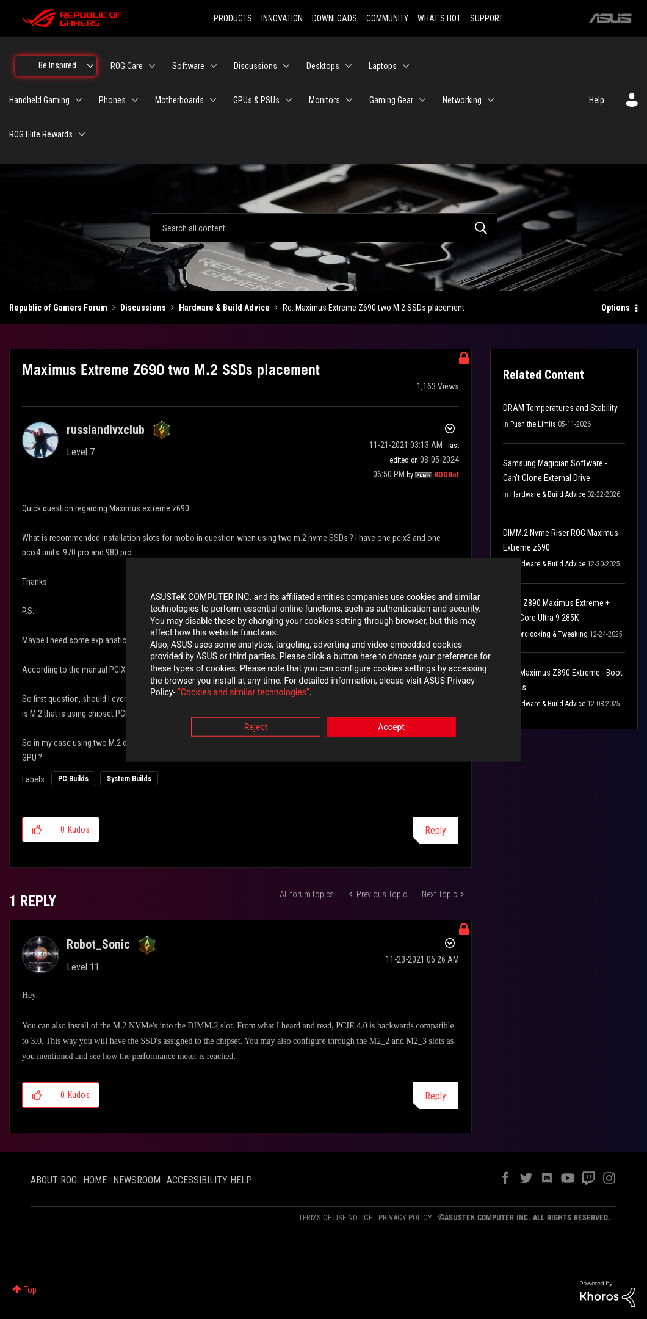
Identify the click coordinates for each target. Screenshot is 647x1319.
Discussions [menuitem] (255, 66)
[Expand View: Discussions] (286, 65)
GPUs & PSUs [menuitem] (256, 100)
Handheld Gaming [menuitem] (39, 100)
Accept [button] (391, 727)
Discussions (143, 308)
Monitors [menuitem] (324, 100)
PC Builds (73, 779)
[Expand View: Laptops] (406, 65)
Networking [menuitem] (462, 100)
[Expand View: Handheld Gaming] (79, 100)
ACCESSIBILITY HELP (209, 1180)
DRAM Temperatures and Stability (560, 408)
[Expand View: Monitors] (349, 100)
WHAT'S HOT (439, 18)
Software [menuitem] (188, 66)
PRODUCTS (233, 18)
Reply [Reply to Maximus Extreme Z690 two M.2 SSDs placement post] (435, 830)
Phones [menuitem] (112, 100)
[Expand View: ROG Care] (152, 65)
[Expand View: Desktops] (348, 65)
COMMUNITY (387, 18)
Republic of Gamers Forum (58, 308)
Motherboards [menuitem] (179, 100)
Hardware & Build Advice (224, 308)
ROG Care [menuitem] (126, 66)
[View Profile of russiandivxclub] (106, 429)
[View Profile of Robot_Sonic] (98, 944)
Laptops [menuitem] (383, 66)
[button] (37, 829)
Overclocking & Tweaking (549, 634)
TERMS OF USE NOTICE (335, 1217)
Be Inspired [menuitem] (57, 65)
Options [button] (615, 308)
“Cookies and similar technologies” (243, 693)
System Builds (129, 779)
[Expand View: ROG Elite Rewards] (82, 134)
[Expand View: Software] (214, 65)
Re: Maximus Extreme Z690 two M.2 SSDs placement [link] (373, 308)
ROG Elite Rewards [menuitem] (41, 134)
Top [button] (30, 1290)
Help (596, 100)
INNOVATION (282, 18)
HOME (95, 1180)
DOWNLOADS (334, 18)
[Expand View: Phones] (135, 100)
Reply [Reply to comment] (435, 1096)
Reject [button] (256, 727)
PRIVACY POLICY (405, 1217)
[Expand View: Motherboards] (213, 100)
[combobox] (323, 227)
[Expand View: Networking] (491, 100)
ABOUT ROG (54, 1180)
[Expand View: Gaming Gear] (422, 100)
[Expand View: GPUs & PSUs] (289, 100)
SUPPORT (486, 18)
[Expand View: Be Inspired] (90, 66)
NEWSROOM (137, 1180)
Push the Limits (533, 424)
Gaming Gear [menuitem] (391, 100)
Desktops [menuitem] (322, 66)
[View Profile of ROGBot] (446, 475)
